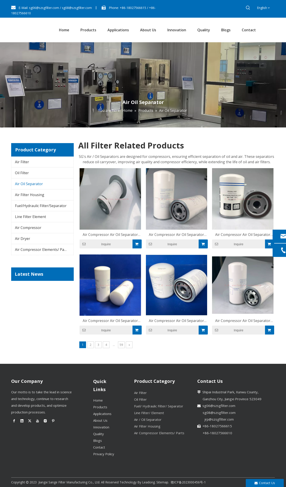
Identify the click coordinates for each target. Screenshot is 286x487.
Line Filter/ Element (149, 413)
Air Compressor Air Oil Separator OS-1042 (110, 234)
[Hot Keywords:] (248, 7)
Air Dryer (22, 238)
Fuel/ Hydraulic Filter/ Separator (158, 406)
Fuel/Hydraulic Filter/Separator (41, 205)
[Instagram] (45, 421)
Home (98, 400)
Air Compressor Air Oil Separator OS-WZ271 (242, 234)
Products (100, 407)
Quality (98, 434)
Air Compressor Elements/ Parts (42, 249)
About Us (100, 420)
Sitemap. (162, 482)
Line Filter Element (30, 216)
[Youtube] (37, 421)
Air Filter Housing (29, 194)
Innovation (101, 427)
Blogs (97, 440)
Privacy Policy (103, 454)
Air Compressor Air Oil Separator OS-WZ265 (176, 320)
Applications (102, 413)
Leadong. (149, 482)
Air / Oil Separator (148, 419)
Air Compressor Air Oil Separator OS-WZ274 (176, 234)
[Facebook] (14, 421)
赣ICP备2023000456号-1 (188, 482)
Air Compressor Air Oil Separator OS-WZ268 (110, 320)
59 (121, 345)
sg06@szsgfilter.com (44, 8)
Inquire (95, 243)
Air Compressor (28, 227)
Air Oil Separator (29, 183)
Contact (99, 447)
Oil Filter (22, 172)
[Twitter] (30, 421)
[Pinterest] (53, 421)
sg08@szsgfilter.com (77, 8)
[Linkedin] (22, 421)
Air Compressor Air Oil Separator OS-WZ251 (242, 320)
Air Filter (22, 161)
